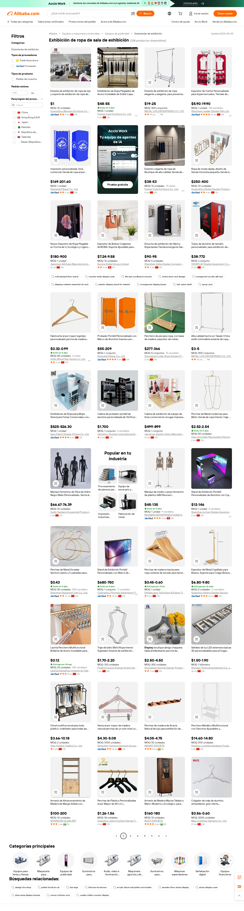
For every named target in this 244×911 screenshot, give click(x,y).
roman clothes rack (58, 895)
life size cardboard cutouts (136, 276)
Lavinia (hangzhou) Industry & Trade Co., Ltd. (70, 670)
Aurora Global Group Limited (113, 264)
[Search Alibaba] (89, 13)
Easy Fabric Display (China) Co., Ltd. (69, 434)
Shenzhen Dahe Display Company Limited (164, 264)
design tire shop (21, 887)
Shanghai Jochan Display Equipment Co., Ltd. (211, 512)
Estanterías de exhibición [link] (148, 33)
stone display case (207, 887)
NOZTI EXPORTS (153, 820)
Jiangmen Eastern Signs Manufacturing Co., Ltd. (164, 434)
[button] (133, 13)
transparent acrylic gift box (207, 276)
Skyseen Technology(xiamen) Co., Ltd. (211, 667)
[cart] (181, 14)
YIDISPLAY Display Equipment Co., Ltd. (211, 264)
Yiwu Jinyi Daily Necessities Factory (210, 437)
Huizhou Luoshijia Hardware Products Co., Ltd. (211, 745)
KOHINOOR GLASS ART (63, 820)
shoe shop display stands (26, 895)
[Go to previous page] (116, 836)
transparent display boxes (151, 284)
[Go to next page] (166, 836)
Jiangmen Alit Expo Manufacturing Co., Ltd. (70, 264)
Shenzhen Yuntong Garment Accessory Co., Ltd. (117, 745)
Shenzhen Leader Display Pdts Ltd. (210, 111)
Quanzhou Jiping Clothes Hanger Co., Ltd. (117, 820)
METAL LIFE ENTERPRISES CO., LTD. (164, 111)
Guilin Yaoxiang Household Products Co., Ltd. (70, 512)
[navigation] (27, 435)
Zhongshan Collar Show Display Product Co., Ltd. (164, 356)
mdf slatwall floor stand (64, 276)
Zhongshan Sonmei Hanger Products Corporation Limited (164, 667)
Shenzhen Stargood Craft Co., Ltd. (69, 592)
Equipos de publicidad (117, 33)
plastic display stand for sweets (112, 284)
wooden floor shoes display (173, 887)
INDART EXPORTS (154, 745)
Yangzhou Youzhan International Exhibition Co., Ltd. (117, 434)
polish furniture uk (48, 887)
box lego (72, 887)
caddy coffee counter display (92, 895)
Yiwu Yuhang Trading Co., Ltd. (66, 745)
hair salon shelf (182, 284)
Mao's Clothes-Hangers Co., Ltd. (209, 820)
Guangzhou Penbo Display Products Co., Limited (211, 189)
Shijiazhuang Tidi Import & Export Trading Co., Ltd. (164, 592)
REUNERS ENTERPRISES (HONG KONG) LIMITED (164, 514)
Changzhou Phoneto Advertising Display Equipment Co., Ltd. (117, 592)
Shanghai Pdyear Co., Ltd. (64, 189)
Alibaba (53, 33)
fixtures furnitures (95, 887)
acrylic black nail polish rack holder (132, 887)
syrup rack (205, 284)
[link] (239, 877)
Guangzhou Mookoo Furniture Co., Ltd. (70, 111)
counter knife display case (100, 276)
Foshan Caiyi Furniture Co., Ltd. (114, 114)
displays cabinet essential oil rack (69, 284)
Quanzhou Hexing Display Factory (209, 592)
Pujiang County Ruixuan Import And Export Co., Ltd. (117, 667)
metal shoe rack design (171, 276)
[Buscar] (145, 13)
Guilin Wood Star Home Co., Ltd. (67, 359)
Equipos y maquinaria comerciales (81, 33)
